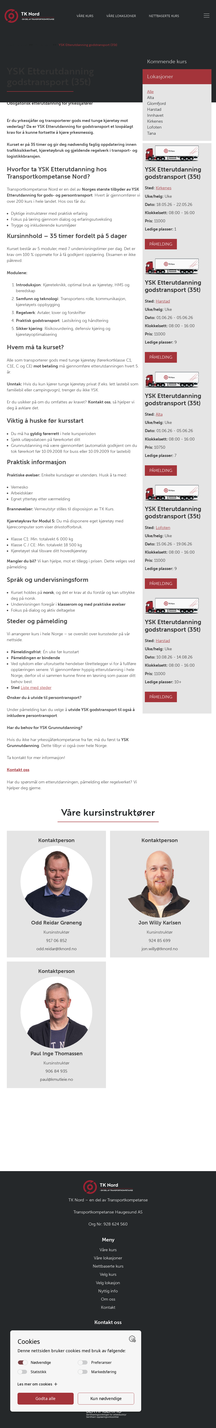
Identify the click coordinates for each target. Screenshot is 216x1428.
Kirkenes (155, 188)
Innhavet (155, 182)
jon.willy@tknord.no (160, 1016)
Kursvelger (42, 112)
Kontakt (108, 1307)
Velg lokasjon (108, 1282)
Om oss (108, 1299)
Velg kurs (108, 1274)
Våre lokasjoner (121, 16)
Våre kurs (85, 16)
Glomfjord (156, 170)
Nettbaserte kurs (164, 16)
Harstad (154, 177)
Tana (151, 200)
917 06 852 (56, 1007)
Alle (150, 159)
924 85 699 (160, 1007)
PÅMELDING (160, 311)
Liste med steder (36, 754)
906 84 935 (56, 1138)
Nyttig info (108, 1291)
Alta (150, 164)
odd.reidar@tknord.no (56, 1016)
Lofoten (154, 194)
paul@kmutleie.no (56, 1146)
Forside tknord (16, 112)
